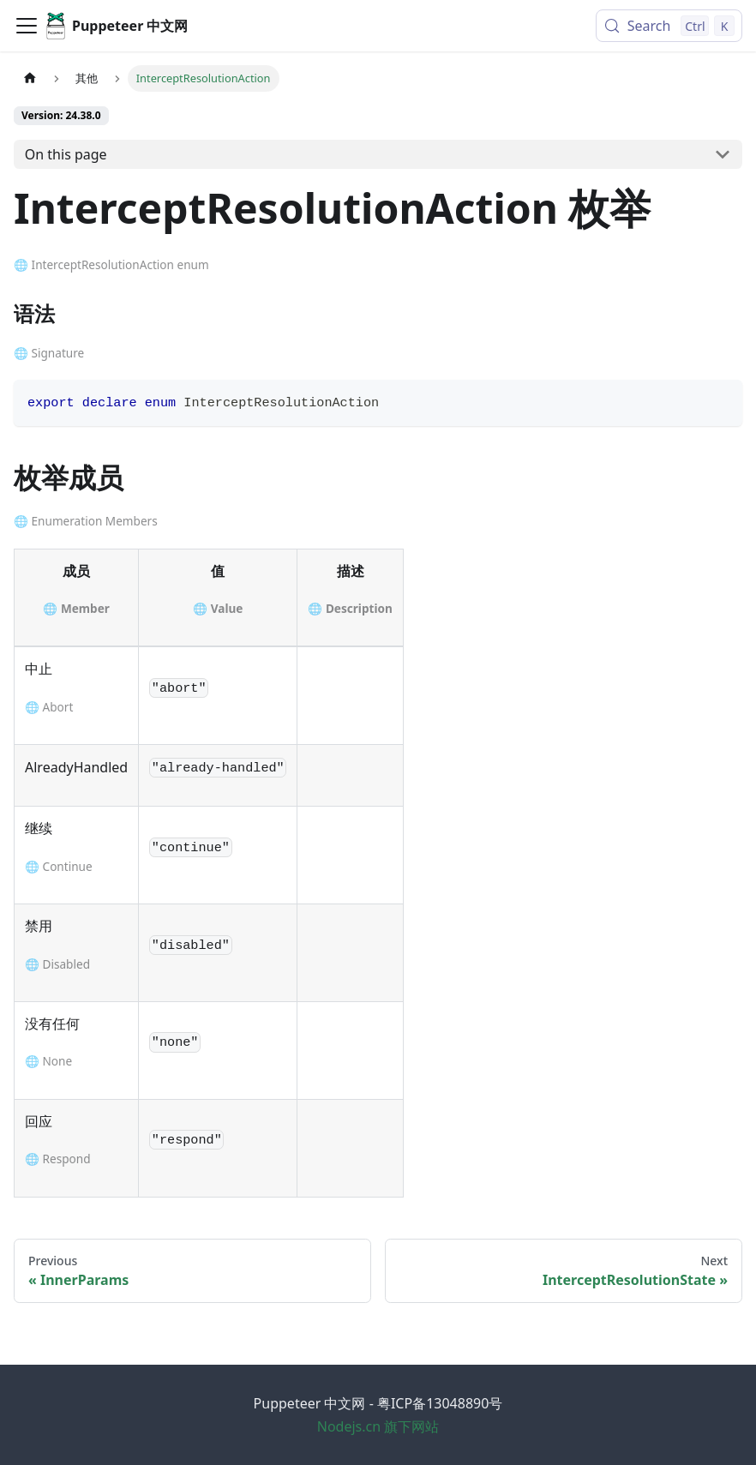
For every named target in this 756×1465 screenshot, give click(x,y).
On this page (66, 154)
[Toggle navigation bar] (26, 26)
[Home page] (30, 78)
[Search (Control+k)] (669, 25)
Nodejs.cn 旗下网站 (378, 1426)
